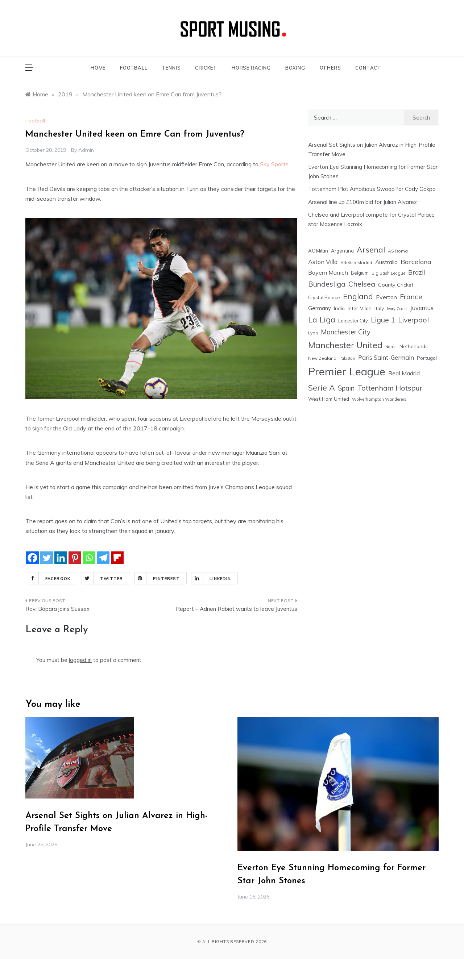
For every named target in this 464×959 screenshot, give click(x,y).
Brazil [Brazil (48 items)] (416, 272)
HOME (98, 68)
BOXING (295, 68)
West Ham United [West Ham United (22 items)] (328, 399)
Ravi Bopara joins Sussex (57, 608)
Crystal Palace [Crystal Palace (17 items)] (324, 297)
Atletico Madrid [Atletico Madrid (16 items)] (356, 262)
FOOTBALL (133, 68)
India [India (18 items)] (339, 308)
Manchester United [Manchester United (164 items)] (345, 345)
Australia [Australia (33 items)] (386, 262)
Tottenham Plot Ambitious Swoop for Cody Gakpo (372, 188)
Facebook (48, 578)
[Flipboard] (117, 557)
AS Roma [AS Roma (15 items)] (398, 251)
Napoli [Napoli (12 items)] (391, 346)
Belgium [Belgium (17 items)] (360, 273)
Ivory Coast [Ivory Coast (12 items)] (397, 308)
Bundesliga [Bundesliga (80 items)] (326, 283)
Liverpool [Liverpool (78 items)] (413, 319)
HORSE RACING (251, 68)
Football (35, 120)
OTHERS (330, 68)
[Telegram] (103, 557)
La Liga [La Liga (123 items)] (321, 319)
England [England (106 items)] (358, 296)
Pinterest (157, 578)
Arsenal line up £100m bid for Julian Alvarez (362, 202)
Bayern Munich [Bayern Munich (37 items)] (328, 272)
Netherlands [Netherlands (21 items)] (413, 346)
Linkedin (211, 578)
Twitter (102, 578)
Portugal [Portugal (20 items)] (427, 358)
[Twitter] (46, 557)
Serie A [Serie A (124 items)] (321, 387)
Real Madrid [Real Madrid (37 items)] (404, 373)
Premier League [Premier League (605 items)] (346, 371)
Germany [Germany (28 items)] (319, 308)
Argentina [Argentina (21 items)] (342, 250)
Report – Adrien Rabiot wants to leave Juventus (236, 608)
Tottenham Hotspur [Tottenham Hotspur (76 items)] (389, 387)
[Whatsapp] (89, 557)
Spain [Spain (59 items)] (346, 388)
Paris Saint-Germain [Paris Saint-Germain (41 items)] (386, 357)
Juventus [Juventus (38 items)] (422, 308)
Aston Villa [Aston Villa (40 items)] (322, 262)
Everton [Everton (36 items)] (386, 297)
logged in (80, 659)
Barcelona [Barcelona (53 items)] (416, 262)
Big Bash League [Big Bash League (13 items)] (388, 273)
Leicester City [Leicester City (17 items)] (353, 321)
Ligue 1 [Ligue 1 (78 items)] (383, 319)
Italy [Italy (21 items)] (379, 308)
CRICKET (206, 68)
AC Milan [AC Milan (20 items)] (318, 251)
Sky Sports (274, 164)
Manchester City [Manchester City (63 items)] (345, 332)
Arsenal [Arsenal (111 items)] (371, 249)
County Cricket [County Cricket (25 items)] (395, 285)
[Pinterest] (75, 557)
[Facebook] (32, 557)
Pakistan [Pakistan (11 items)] (347, 358)
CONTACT (368, 68)
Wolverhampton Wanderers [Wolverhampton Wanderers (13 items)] (379, 399)
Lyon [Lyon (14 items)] (313, 332)
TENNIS (171, 68)
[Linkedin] (60, 557)
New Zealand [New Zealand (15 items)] (322, 358)
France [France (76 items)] (411, 296)
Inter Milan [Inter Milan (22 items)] (360, 308)
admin (86, 150)
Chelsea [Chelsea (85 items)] (361, 283)
